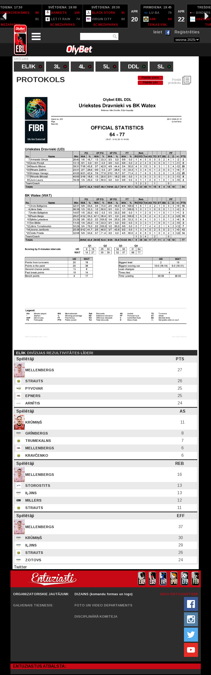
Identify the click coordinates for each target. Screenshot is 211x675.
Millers (33, 500)
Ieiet (157, 32)
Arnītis (32, 403)
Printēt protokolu (174, 81)
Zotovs (32, 560)
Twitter (20, 567)
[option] (62, 16)
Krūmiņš (33, 422)
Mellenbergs (39, 370)
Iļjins (30, 493)
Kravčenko (36, 455)
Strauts (33, 381)
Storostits (37, 485)
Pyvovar (33, 388)
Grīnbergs (36, 433)
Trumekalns (37, 441)
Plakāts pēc (150, 82)
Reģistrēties (187, 32)
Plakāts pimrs (150, 77)
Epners (32, 396)
